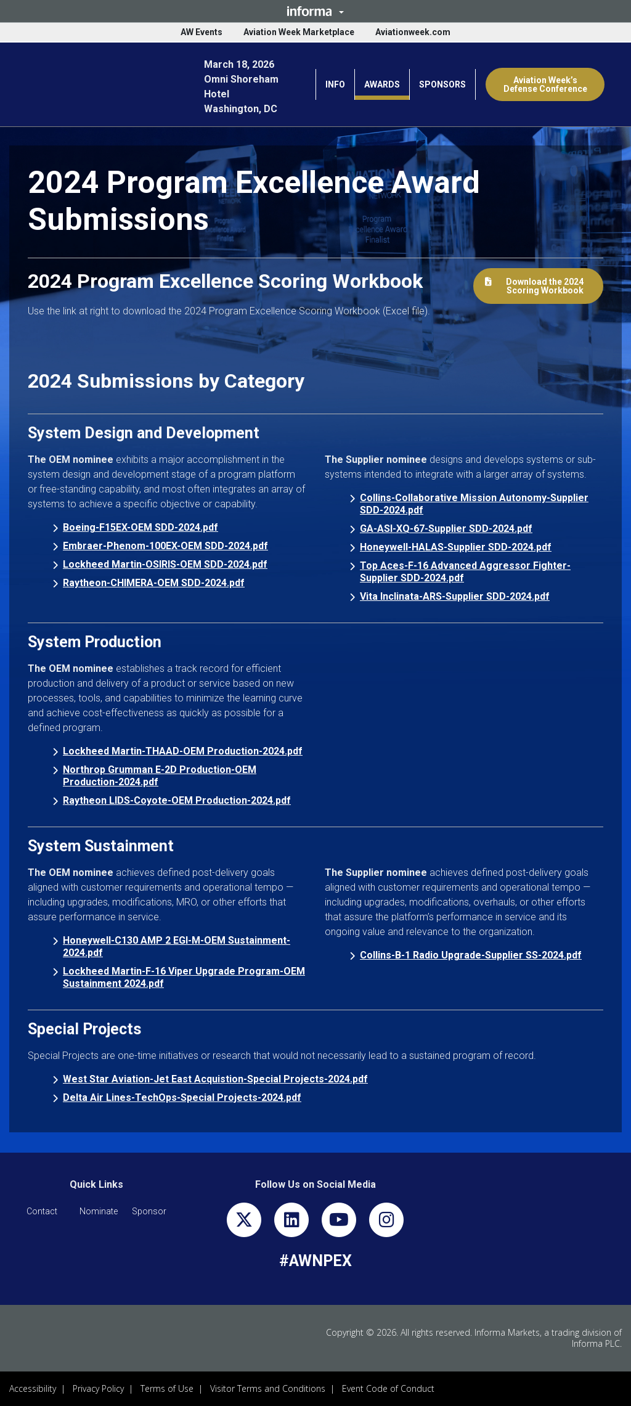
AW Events (201, 32)
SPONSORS (442, 84)
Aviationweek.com (412, 32)
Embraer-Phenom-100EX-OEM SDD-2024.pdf (165, 546)
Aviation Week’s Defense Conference (545, 84)
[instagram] (386, 1222)
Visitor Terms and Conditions (267, 1388)
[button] (315, 11)
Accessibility (32, 1388)
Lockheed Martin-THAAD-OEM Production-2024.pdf (183, 751)
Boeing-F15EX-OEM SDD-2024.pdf (140, 527)
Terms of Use (166, 1388)
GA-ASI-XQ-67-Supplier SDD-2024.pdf (446, 528)
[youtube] (338, 1222)
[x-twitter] (244, 1222)
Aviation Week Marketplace (298, 32)
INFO (335, 84)
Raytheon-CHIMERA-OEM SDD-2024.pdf (154, 583)
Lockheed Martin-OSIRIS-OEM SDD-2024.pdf (165, 564)
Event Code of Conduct (388, 1388)
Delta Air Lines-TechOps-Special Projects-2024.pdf (182, 1097)
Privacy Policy (98, 1388)
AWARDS (382, 84)
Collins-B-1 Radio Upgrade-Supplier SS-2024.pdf (471, 955)
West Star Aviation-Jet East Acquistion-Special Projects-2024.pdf (215, 1079)
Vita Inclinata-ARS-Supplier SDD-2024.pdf (455, 596)
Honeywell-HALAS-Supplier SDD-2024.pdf (456, 547)
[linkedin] (291, 1222)
